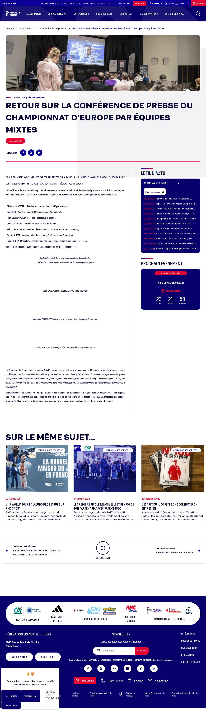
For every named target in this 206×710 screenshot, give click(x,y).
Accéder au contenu (10, 3)
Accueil (10, 28)
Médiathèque (155, 3)
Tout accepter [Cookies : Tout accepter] (11, 705)
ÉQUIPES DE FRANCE (190, 640)
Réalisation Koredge (127, 694)
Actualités (26, 28)
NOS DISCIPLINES (189, 647)
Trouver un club (182, 3)
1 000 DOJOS (72, 3)
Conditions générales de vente (101, 694)
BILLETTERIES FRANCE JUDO (121, 3)
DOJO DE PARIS (84, 3)
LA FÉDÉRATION (188, 633)
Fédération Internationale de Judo (185, 694)
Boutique (169, 3)
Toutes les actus (154, 191)
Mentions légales (75, 694)
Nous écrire (48, 656)
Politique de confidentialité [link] (50, 695)
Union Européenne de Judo (155, 694)
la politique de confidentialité (113, 659)
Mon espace (198, 3)
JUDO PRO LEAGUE (47, 3)
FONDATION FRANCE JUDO (99, 3)
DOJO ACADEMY (60, 3)
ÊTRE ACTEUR (187, 654)
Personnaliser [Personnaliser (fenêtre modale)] (30, 696)
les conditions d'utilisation (141, 659)
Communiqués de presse (52, 28)
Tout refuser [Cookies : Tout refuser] (11, 696)
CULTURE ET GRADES (190, 661)
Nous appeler (19, 656)
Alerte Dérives (140, 3)
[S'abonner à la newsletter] (142, 651)
